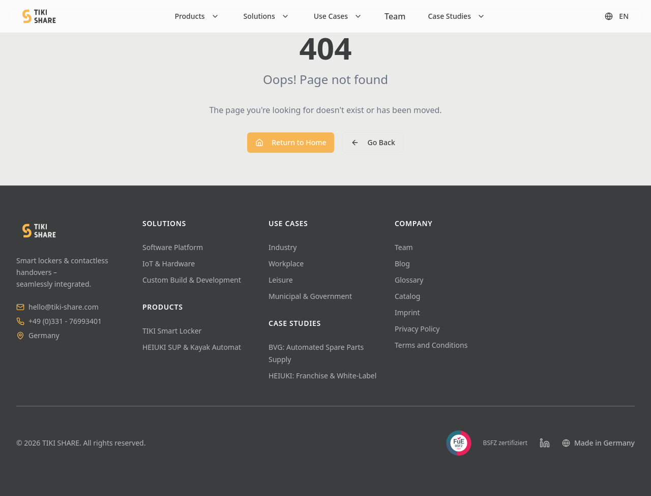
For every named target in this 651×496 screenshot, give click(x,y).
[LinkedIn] (545, 443)
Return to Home (290, 142)
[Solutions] (266, 16)
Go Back (373, 142)
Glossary (409, 280)
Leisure (281, 280)
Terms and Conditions (431, 345)
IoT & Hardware (168, 263)
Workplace (286, 263)
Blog (402, 263)
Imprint (407, 312)
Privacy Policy (417, 329)
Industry (283, 247)
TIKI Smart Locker (171, 331)
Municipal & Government (310, 296)
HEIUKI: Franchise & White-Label (322, 375)
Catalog (407, 296)
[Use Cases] (338, 16)
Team (394, 16)
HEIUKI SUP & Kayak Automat (191, 347)
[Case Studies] (456, 16)
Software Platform (172, 247)
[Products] (196, 16)
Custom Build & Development (191, 280)
